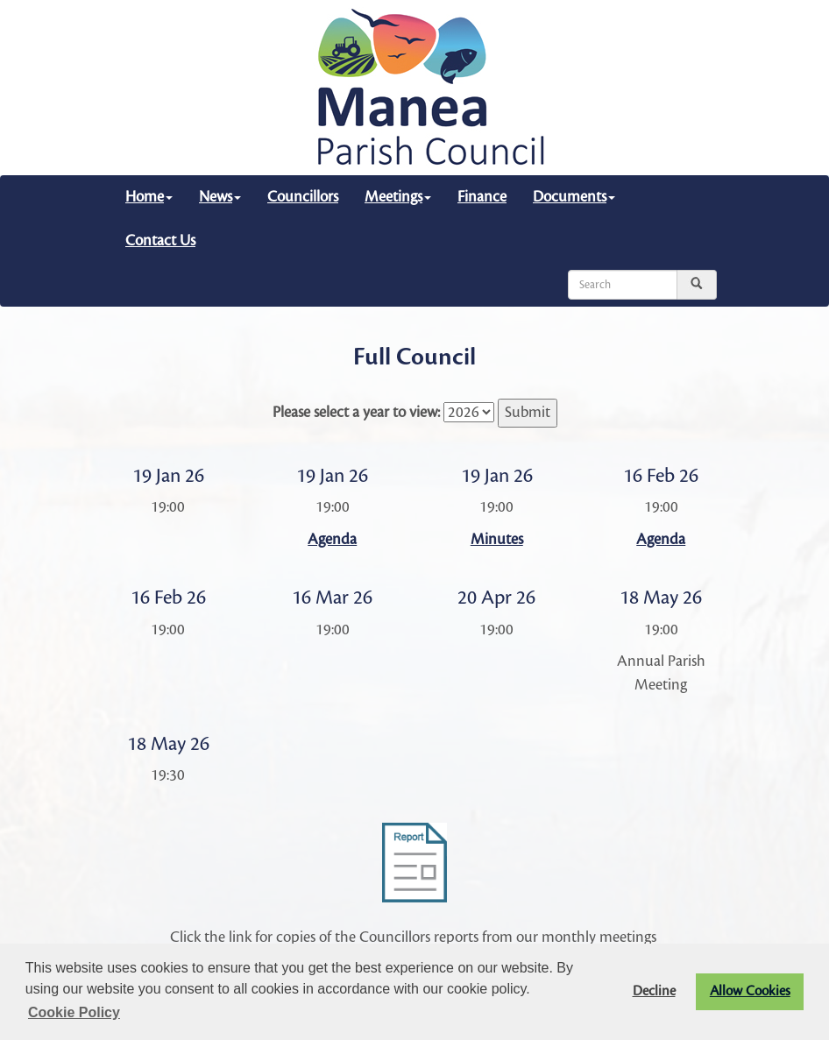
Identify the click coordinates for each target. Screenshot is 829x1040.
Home (149, 196)
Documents (574, 196)
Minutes (497, 539)
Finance (482, 196)
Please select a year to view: (356, 412)
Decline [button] (654, 991)
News (220, 196)
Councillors (302, 196)
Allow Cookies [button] (750, 991)
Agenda (332, 539)
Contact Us (160, 240)
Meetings (398, 196)
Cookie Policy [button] (74, 1012)
